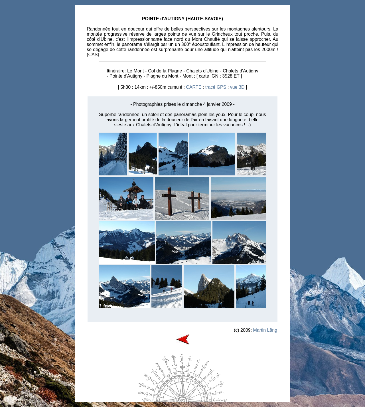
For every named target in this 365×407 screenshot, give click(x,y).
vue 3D (237, 87)
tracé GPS (215, 87)
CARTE (193, 87)
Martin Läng (265, 330)
